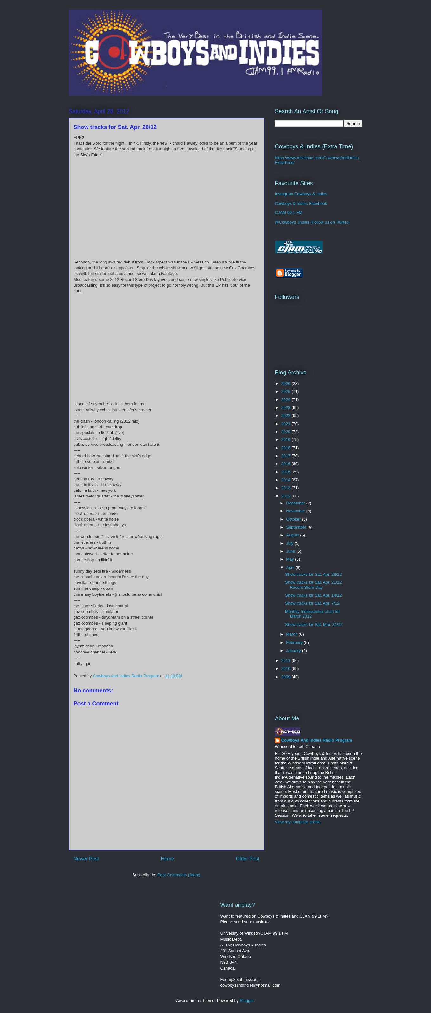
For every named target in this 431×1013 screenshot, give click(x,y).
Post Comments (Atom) (179, 875)
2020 (286, 431)
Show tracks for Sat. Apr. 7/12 (312, 603)
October (294, 519)
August (293, 535)
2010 (286, 668)
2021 (286, 423)
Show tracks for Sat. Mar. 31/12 (314, 624)
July (290, 543)
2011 (286, 660)
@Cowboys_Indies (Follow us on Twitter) (312, 222)
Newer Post (86, 858)
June (291, 551)
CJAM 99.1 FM (289, 212)
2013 (286, 487)
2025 (286, 391)
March (292, 634)
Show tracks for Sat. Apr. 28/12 (313, 574)
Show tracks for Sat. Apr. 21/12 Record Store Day (313, 585)
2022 (286, 415)
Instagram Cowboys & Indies (301, 194)
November (296, 511)
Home (167, 858)
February (295, 642)
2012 (286, 496)
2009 (286, 676)
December (296, 503)
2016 (286, 463)
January (294, 650)
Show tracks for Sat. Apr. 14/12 (313, 595)
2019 (286, 439)
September (296, 527)
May (290, 559)
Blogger (247, 1000)
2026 (286, 383)
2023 (286, 407)
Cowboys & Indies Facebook (301, 203)
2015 (286, 472)
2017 (286, 455)
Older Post (247, 858)
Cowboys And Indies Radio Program (316, 740)
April (291, 567)
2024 (286, 399)
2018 (286, 447)
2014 (286, 479)
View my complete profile (298, 822)
